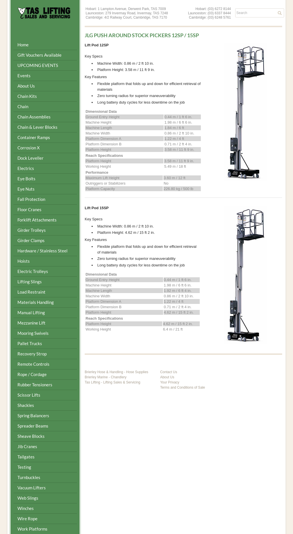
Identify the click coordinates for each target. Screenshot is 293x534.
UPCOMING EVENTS (37, 65)
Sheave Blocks (31, 436)
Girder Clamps (31, 240)
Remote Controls (33, 364)
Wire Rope (27, 518)
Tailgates (26, 456)
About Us (26, 85)
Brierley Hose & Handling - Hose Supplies (116, 372)
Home (23, 44)
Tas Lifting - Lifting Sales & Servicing (112, 382)
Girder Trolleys (31, 230)
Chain (22, 106)
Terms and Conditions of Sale (182, 387)
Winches (25, 508)
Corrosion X (28, 147)
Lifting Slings (29, 281)
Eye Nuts (26, 188)
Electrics (25, 168)
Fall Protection (31, 199)
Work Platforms (32, 528)
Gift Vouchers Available (39, 55)
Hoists (23, 261)
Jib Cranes (27, 446)
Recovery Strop (32, 353)
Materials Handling (35, 302)
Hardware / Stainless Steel (42, 250)
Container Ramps (33, 137)
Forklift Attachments (37, 219)
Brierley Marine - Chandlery (105, 377)
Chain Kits (27, 96)
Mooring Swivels (33, 333)
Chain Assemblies (34, 116)
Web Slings (27, 498)
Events (24, 75)
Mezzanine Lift (31, 322)
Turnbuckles (28, 477)
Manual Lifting (31, 312)
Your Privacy (169, 382)
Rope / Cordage (32, 374)
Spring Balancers (33, 415)
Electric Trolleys (32, 271)
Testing (24, 467)
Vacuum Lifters (31, 487)
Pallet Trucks (29, 343)
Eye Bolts (26, 178)
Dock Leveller (30, 158)
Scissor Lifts (28, 394)
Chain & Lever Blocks (37, 127)
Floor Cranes (29, 209)
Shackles (25, 405)
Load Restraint (31, 291)
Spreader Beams (32, 425)
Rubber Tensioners (34, 384)
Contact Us (168, 372)
